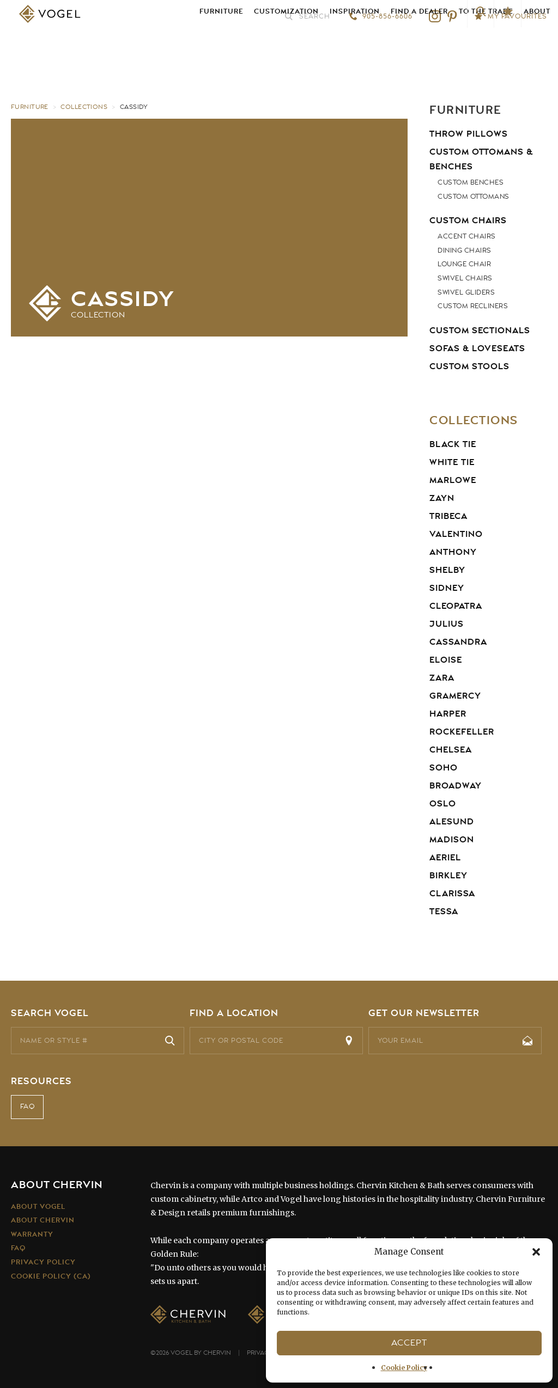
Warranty (32, 1234)
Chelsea (450, 750)
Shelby (447, 570)
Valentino (456, 534)
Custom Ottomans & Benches (481, 159)
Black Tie (452, 444)
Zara (441, 678)
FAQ (27, 1107)
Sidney (446, 588)
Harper (447, 714)
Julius (446, 624)
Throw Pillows (468, 134)
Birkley (448, 876)
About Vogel (38, 1206)
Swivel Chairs (465, 278)
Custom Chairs (468, 220)
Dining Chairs (465, 250)
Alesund (451, 822)
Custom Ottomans (474, 196)
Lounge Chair (464, 264)
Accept (409, 1343)
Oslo (442, 804)
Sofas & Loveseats (477, 348)
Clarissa (452, 893)
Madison (451, 840)
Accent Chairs (467, 236)
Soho (443, 768)
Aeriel (445, 858)
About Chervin (43, 1220)
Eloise (445, 660)
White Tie (452, 462)
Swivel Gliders (466, 292)
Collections (84, 107)
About (537, 49)
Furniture (221, 49)
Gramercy (455, 696)
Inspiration (355, 49)
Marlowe (452, 480)
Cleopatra (455, 606)
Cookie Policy (404, 1367)
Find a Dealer (419, 49)
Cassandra (458, 642)
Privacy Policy (43, 1262)
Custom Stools (469, 366)
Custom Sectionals (479, 330)
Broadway (455, 786)
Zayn (441, 498)
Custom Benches (471, 182)
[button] (536, 1251)
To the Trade (486, 49)
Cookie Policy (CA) (51, 1276)
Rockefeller (461, 732)
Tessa (443, 911)
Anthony (453, 552)
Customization (286, 49)
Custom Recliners (473, 306)
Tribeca (448, 516)
